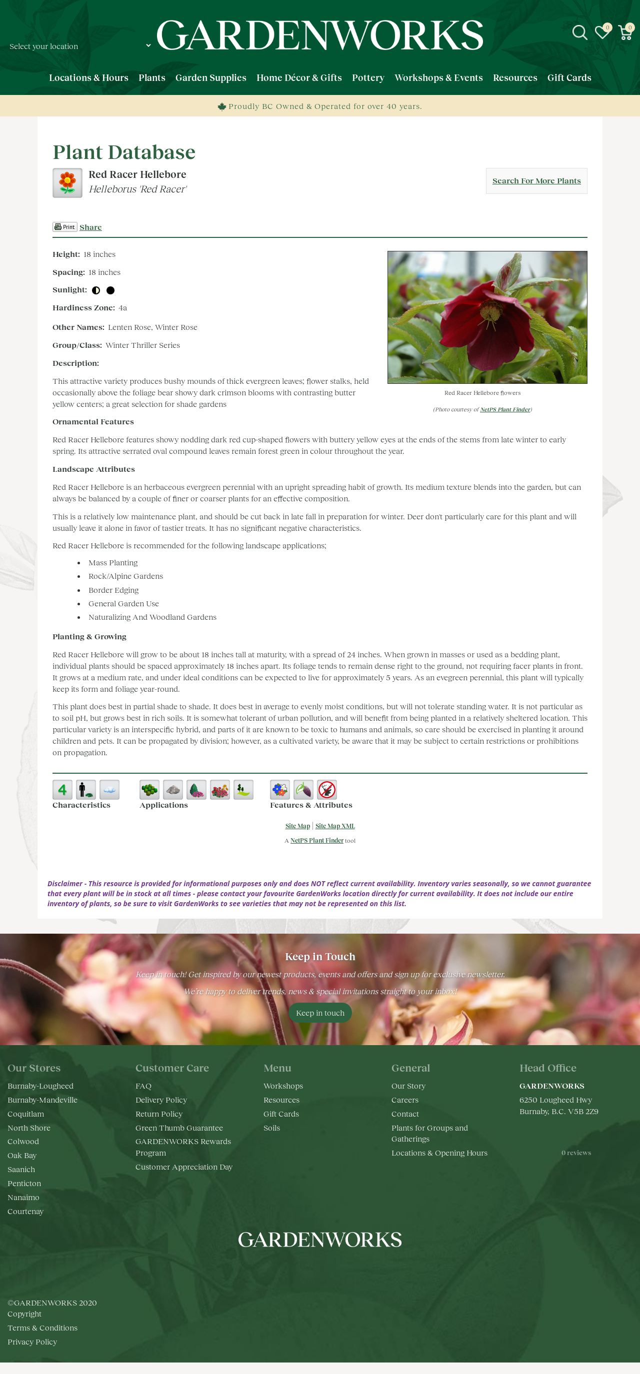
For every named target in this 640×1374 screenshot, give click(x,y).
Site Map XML (335, 826)
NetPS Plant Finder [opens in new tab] (317, 840)
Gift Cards (281, 1113)
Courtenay (26, 1211)
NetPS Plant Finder (505, 409)
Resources (282, 1099)
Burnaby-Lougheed (41, 1085)
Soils (272, 1127)
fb (290, 1269)
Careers (405, 1099)
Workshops (283, 1085)
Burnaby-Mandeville (43, 1099)
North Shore (29, 1127)
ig (310, 1269)
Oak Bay (22, 1155)
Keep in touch (320, 1012)
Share (91, 226)
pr (350, 1269)
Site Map (298, 826)
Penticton (24, 1183)
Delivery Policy (161, 1099)
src (580, 32)
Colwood (23, 1141)
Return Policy (159, 1113)
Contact (405, 1113)
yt (330, 1269)
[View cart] (625, 32)
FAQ (144, 1085)
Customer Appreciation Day (184, 1166)
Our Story (409, 1085)
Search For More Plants (536, 180)
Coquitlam (26, 1113)
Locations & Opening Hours (440, 1152)
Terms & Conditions (43, 1339)
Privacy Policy (32, 1353)
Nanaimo (24, 1197)
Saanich (21, 1169)
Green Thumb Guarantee (179, 1127)
